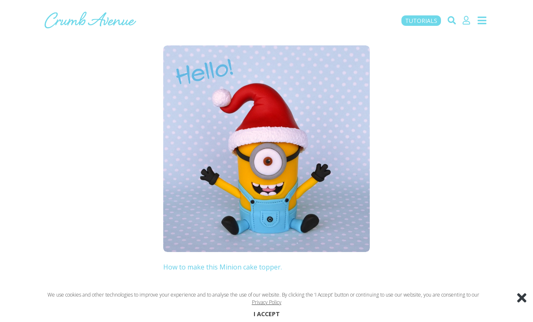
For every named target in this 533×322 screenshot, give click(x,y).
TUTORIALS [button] (421, 21)
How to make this (191, 267)
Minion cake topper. (250, 267)
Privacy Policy (266, 302)
